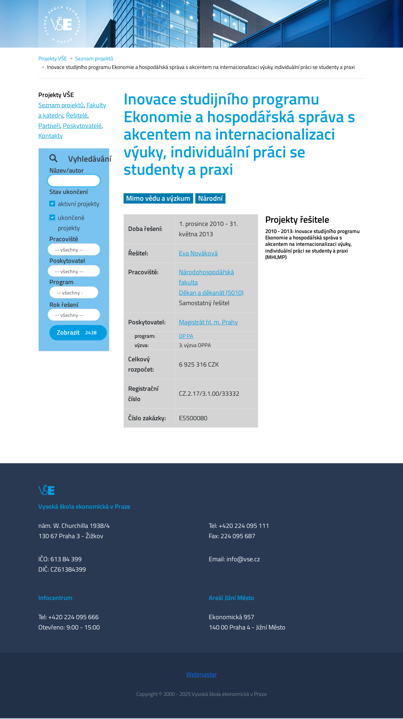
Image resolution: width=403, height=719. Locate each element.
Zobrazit (78, 332)
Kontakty (50, 135)
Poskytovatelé (82, 125)
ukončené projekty (71, 223)
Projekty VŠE (52, 58)
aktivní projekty (78, 204)
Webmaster (201, 674)
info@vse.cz (243, 559)
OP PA (186, 336)
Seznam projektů (94, 58)
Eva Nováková (198, 253)
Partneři (49, 125)
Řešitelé (76, 115)
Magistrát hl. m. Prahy (208, 322)
